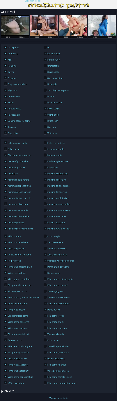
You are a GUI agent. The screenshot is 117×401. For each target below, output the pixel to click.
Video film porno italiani (58, 346)
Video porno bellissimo (18, 322)
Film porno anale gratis (58, 328)
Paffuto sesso (14, 108)
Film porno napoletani (18, 371)
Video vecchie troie (16, 273)
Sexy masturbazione (17, 84)
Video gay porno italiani (19, 279)
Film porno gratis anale (58, 352)
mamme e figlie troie (56, 180)
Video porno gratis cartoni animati (23, 297)
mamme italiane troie (57, 192)
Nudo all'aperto (54, 102)
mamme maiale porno (18, 204)
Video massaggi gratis (18, 328)
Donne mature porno (17, 303)
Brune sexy (52, 121)
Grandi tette (53, 66)
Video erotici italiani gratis (20, 346)
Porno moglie (53, 236)
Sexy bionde (53, 115)
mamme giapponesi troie (19, 186)
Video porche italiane (18, 242)
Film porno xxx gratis (18, 365)
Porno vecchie (14, 261)
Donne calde (14, 96)
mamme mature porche (58, 204)
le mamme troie (54, 155)
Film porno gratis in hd (18, 334)
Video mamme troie (33, 1)
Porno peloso (53, 310)
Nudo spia (52, 84)
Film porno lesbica (55, 316)
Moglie (11, 102)
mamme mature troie (18, 210)
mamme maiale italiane (58, 198)
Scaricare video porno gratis (60, 261)
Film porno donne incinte (19, 285)
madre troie (52, 167)
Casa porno (13, 47)
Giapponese (13, 78)
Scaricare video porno (18, 316)
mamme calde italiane (57, 173)
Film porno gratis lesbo (18, 352)
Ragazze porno (15, 340)
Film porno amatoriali (57, 285)
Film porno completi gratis (59, 377)
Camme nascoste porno (19, 121)
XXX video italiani (16, 383)
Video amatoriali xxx (17, 358)
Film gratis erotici (55, 322)
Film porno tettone (16, 310)
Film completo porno (17, 291)
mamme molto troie (56, 216)
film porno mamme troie (19, 155)
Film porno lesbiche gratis (20, 267)
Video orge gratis (55, 291)
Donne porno (53, 273)
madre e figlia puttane (57, 161)
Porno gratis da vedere (58, 267)
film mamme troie (55, 149)
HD (48, 47)
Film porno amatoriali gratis (60, 279)
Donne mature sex (55, 358)
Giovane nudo (53, 53)
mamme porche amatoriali (20, 228)
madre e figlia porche (18, 161)
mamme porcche (16, 222)
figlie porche (13, 149)
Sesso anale (53, 72)
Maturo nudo (53, 60)
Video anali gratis (55, 334)
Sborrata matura (55, 78)
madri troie (13, 173)
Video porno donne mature (20, 377)
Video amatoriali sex (56, 248)
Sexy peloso (13, 133)
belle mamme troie (56, 143)
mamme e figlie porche (18, 180)
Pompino (12, 66)
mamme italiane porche (58, 186)
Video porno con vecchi (58, 371)
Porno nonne (53, 340)
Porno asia (13, 53)
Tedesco (12, 127)
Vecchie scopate (55, 242)
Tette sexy (52, 133)
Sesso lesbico (53, 108)
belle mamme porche (17, 143)
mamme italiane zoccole (19, 198)
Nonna (50, 96)
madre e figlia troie (16, 167)
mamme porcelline (56, 222)
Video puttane (14, 236)
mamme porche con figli (58, 228)
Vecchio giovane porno (58, 90)
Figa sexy (12, 90)
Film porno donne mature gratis (62, 383)
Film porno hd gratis (56, 365)
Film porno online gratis (58, 303)
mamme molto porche (18, 216)
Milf (9, 60)
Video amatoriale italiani (58, 297)
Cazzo (11, 72)
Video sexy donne (16, 248)
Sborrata (51, 127)
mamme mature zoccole (58, 210)
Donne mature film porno (19, 254)
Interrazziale (14, 115)
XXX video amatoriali (57, 254)
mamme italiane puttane (19, 192)
